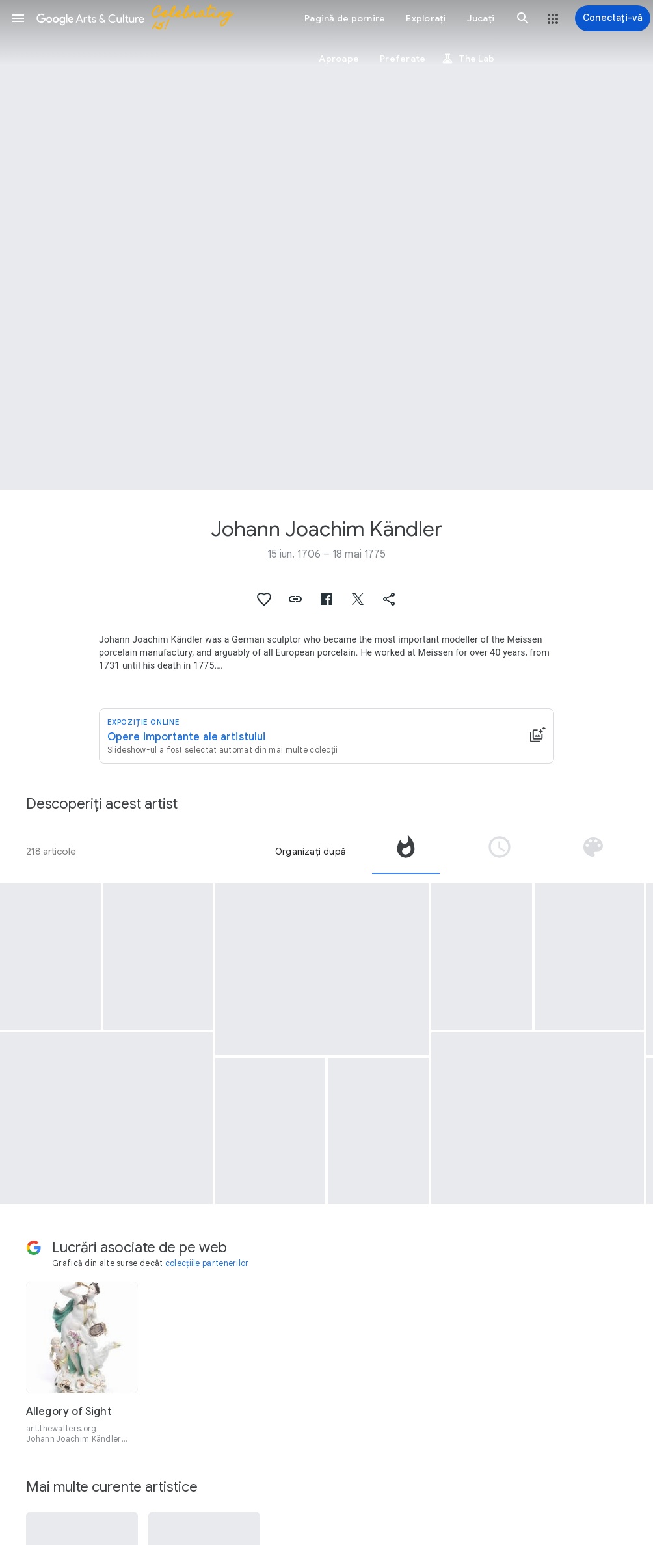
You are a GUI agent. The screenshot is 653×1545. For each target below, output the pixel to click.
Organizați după (310, 851)
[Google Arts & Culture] (140, 18)
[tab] (406, 851)
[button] (18, 18)
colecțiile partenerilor (207, 1263)
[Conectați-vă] (612, 18)
